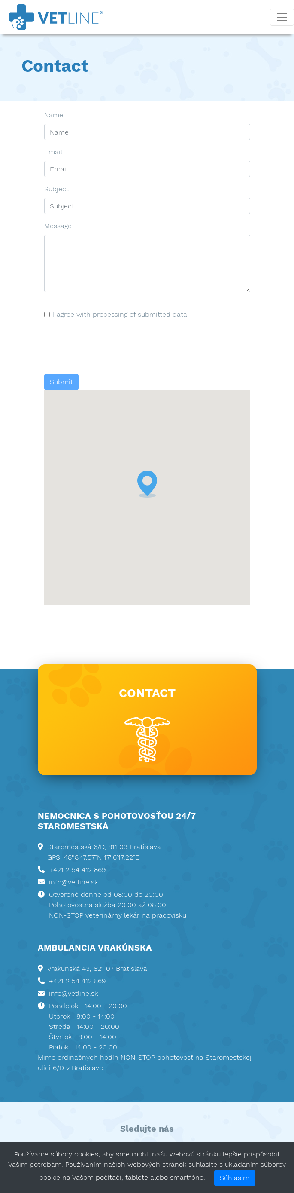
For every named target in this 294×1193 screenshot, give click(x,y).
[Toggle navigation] (282, 17)
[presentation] (109, 347)
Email (53, 152)
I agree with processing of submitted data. (121, 314)
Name (53, 115)
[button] (147, 484)
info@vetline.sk (73, 882)
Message (58, 226)
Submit (61, 382)
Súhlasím (234, 1178)
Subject (56, 189)
